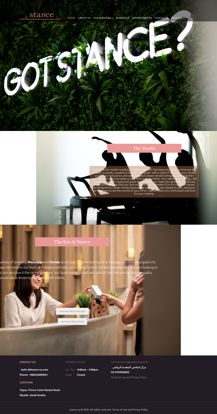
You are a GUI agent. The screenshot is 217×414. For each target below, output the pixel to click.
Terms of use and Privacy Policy (128, 377)
